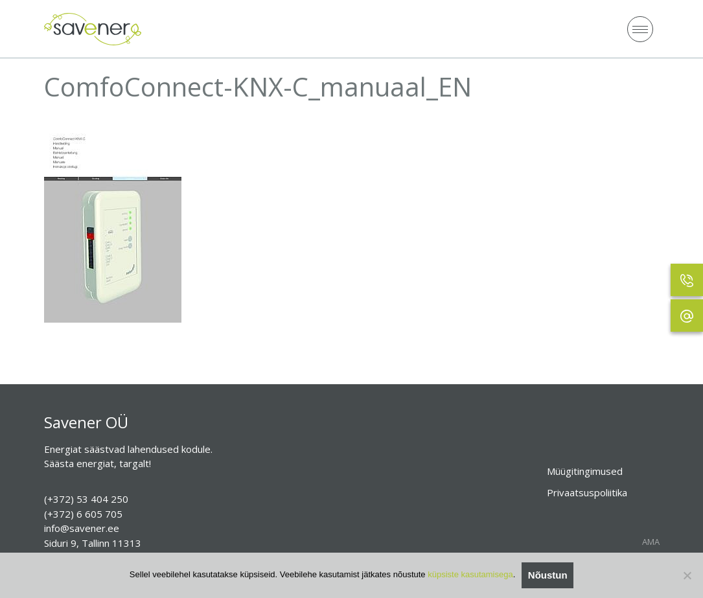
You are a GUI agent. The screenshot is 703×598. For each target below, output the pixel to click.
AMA (651, 542)
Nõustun (548, 575)
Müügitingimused (585, 471)
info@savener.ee (81, 528)
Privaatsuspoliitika (587, 492)
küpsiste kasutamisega (470, 574)
